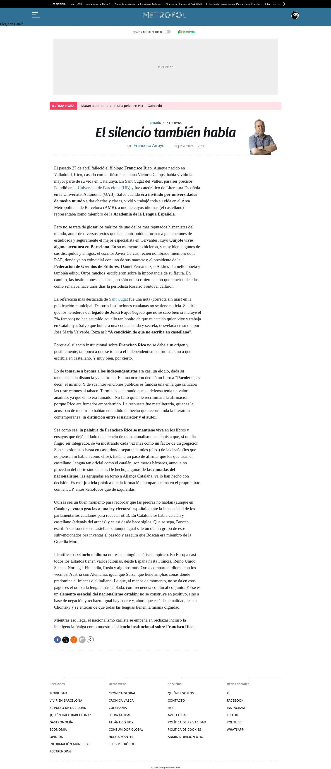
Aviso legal (177, 715)
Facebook (235, 700)
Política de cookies (184, 729)
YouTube (234, 722)
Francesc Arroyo (149, 145)
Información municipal (70, 744)
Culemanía (118, 707)
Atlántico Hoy (121, 722)
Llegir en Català (11, 24)
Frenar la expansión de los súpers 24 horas (138, 4)
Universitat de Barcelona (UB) (104, 187)
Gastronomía (61, 722)
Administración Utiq (185, 737)
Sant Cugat (118, 299)
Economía (58, 729)
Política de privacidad (187, 722)
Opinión (155, 123)
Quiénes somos (181, 693)
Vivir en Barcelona (66, 700)
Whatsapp (235, 729)
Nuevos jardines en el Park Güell (184, 4)
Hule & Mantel (121, 737)
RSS (170, 707)
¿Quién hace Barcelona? (70, 715)
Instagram (236, 707)
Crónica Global (122, 693)
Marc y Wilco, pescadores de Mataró (90, 4)
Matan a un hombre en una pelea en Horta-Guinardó (121, 105)
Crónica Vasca (121, 700)
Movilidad (58, 693)
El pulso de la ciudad (68, 707)
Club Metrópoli (122, 744)
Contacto (176, 700)
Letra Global (120, 715)
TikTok (232, 715)
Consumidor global (126, 729)
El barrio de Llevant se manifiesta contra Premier (233, 4)
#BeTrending (61, 751)
